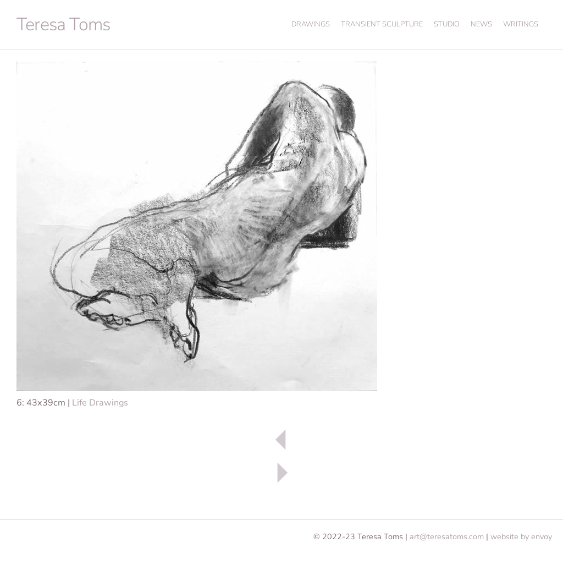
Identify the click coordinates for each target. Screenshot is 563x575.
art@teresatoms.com (447, 536)
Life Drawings (100, 403)
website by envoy (521, 536)
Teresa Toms (63, 24)
